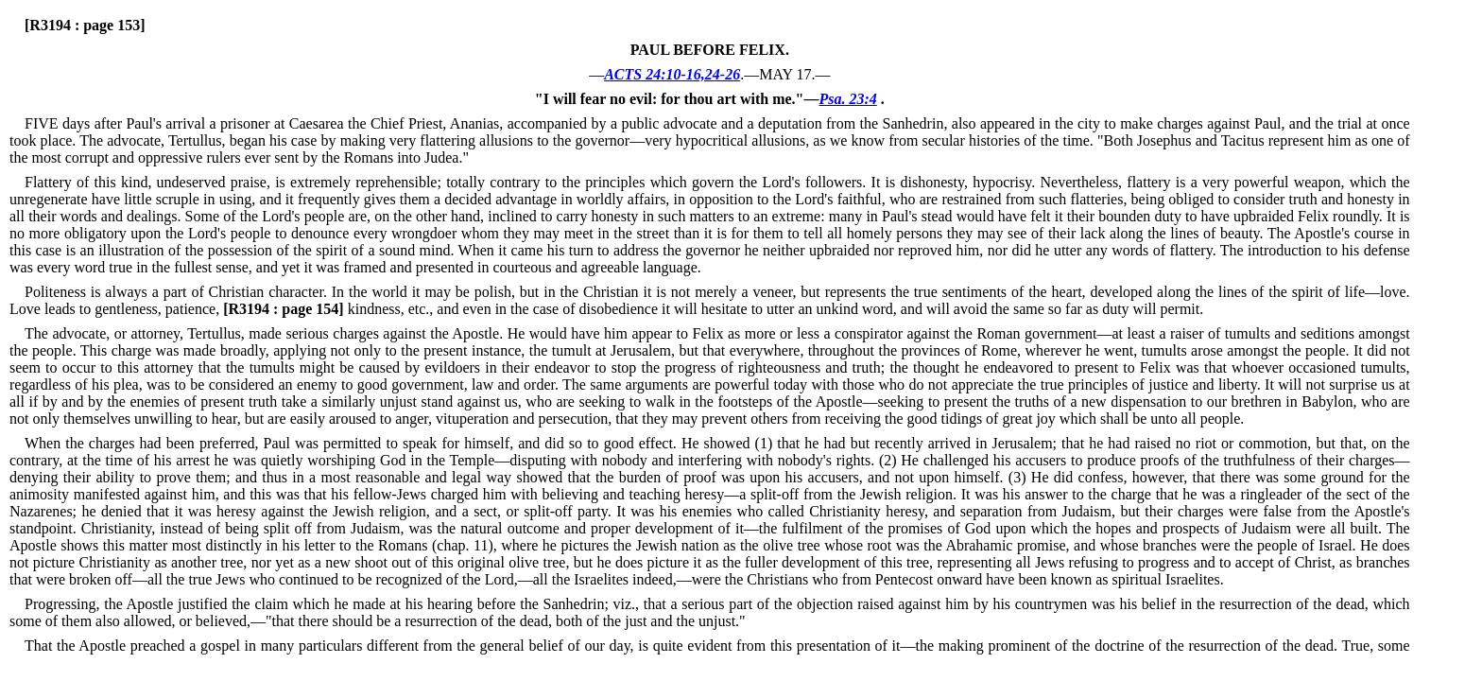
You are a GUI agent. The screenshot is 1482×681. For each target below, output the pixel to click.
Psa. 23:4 (847, 99)
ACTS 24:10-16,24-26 (672, 74)
